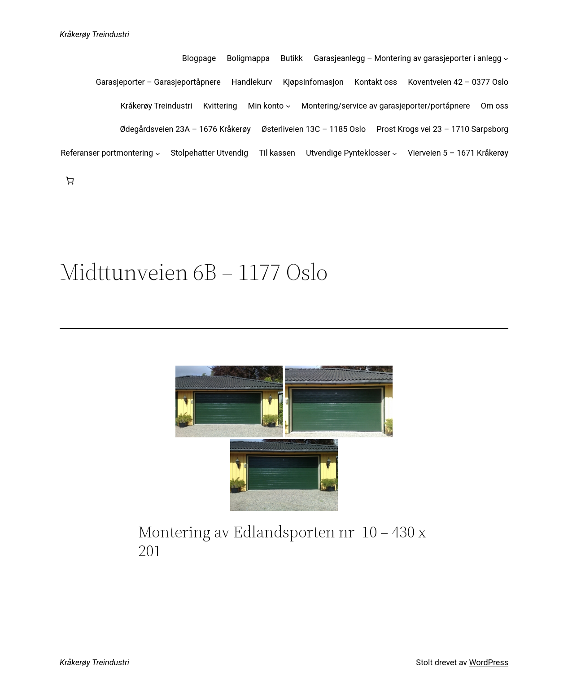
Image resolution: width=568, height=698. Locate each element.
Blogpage (199, 58)
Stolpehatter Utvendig (209, 152)
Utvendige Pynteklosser (348, 152)
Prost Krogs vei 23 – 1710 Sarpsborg (442, 129)
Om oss (494, 105)
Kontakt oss (375, 82)
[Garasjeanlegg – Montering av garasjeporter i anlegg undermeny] (505, 58)
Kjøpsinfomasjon (313, 82)
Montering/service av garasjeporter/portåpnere (385, 105)
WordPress (488, 662)
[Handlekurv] (70, 180)
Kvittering (220, 105)
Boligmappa (248, 58)
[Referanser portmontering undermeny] (157, 153)
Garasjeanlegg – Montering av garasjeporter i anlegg (408, 58)
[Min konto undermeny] (288, 106)
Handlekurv (252, 82)
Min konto (266, 105)
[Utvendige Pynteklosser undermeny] (394, 153)
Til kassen (277, 152)
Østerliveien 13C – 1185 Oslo (314, 129)
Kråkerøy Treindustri (94, 34)
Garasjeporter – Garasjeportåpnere (158, 82)
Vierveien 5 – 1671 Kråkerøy (458, 152)
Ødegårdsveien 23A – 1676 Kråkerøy (185, 129)
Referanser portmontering (107, 152)
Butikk (291, 58)
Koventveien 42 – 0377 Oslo (458, 82)
